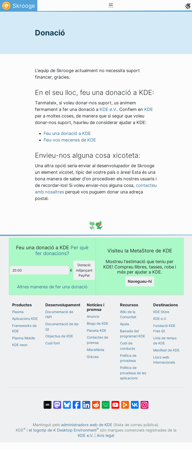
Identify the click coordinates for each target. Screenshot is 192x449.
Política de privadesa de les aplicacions (133, 373)
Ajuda (124, 324)
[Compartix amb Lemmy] (106, 402)
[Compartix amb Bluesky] (67, 402)
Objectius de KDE (59, 336)
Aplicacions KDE (25, 318)
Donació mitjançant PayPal (84, 270)
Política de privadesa (128, 358)
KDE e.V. (108, 109)
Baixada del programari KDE (132, 333)
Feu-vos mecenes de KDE (70, 139)
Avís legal (105, 435)
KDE (148, 109)
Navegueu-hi (140, 281)
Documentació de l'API (59, 314)
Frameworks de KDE (24, 328)
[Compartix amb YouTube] (115, 402)
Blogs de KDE (97, 323)
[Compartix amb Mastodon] (57, 402)
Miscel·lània (95, 350)
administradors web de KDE (86, 425)
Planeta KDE (96, 330)
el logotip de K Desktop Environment (64, 430)
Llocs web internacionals (164, 360)
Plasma (18, 312)
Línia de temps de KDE (164, 340)
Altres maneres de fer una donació (52, 286)
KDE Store (161, 312)
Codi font (52, 343)
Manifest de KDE (166, 350)
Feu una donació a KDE (67, 133)
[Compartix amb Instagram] (144, 402)
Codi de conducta (127, 345)
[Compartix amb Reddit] (96, 402)
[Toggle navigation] (111, 6)
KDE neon (19, 345)
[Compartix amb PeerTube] (125, 402)
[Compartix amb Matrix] (47, 402)
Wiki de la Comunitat (128, 314)
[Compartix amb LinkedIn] (86, 402)
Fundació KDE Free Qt (164, 328)
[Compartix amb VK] (135, 402)
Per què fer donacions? (61, 250)
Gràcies (93, 357)
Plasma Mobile (23, 338)
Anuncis (93, 316)
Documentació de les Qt (62, 326)
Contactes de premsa (97, 340)
